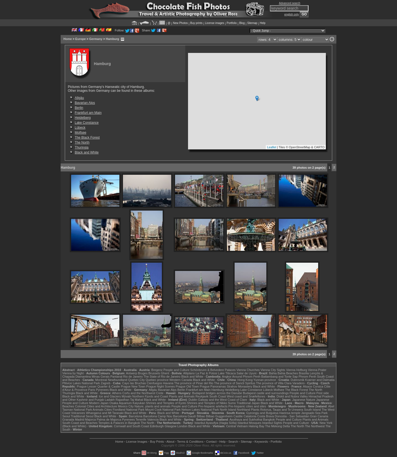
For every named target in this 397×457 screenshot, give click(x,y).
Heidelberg (83, 118)
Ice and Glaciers (110, 396)
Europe (80, 39)
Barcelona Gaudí (184, 416)
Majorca (90, 419)
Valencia (153, 419)
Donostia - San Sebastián (292, 416)
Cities (108, 409)
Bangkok (269, 419)
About (171, 441)
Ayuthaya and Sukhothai (245, 419)
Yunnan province (264, 379)
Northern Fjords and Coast (150, 396)
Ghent (165, 373)
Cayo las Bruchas (134, 383)
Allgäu (79, 98)
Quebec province (157, 379)
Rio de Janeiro (133, 376)
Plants (255, 409)
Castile (238, 416)
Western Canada (180, 379)
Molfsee (80, 133)
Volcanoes (78, 413)
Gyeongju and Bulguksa (262, 413)
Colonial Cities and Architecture (96, 406)
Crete (159, 393)
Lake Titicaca (227, 373)
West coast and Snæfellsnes (246, 396)
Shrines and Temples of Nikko (207, 403)
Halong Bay (256, 426)
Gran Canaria (319, 416)
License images (214, 23)
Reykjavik (201, 396)
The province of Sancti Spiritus (234, 383)
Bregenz (157, 370)
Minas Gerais (100, 376)
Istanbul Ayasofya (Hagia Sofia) (215, 422)
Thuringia (81, 147)
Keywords (261, 441)
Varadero (298, 383)
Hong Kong (245, 379)
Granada (68, 419)
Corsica (318, 386)
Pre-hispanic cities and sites (247, 406)
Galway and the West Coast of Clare (222, 399)
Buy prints (196, 23)
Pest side (322, 393)
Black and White (87, 152)
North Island (228, 409)
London (182, 426)
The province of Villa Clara (274, 383)
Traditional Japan (248, 403)
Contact (211, 441)
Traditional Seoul (82, 416)
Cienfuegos (154, 383)
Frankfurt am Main (88, 113)
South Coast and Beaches (80, 422)
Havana (168, 383)
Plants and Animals (182, 396)
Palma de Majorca (109, 419)
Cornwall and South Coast (131, 426)
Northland (243, 409)
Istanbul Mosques (249, 422)
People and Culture (176, 370)
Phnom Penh (307, 376)
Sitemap (252, 23)
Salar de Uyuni (246, 373)
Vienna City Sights (273, 370)
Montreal (101, 379)
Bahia (273, 373)
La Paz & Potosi (206, 373)
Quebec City (136, 379)
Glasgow (170, 426)
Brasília (304, 373)
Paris (91, 389)
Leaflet (271, 147)
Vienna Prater (317, 370)
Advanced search (289, 3)
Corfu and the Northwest (138, 393)
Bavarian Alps (85, 103)
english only (291, 14)
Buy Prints (157, 441)
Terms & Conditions (190, 441)
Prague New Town (133, 386)
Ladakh (110, 399)
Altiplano (189, 373)
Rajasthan (122, 399)
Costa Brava (265, 416)
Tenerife (141, 419)
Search (233, 441)
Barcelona (136, 416)
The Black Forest (87, 137)
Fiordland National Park (128, 409)
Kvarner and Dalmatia (319, 379)
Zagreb (105, 383)
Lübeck (80, 128)
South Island (312, 409)
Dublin (193, 399)
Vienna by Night (73, 373)
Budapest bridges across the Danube (217, 393)
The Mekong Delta (277, 426)
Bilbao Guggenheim (219, 416)
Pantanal (116, 376)
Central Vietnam (237, 426)
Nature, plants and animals (153, 406)
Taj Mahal (136, 399)
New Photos (180, 23)
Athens (116, 393)
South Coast (217, 396)
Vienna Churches (248, 370)
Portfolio (232, 23)
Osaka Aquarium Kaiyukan (127, 403)
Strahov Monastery (239, 386)
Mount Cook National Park (163, 409)
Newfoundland (117, 379)
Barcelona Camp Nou (157, 416)
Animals (98, 409)
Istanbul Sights (272, 422)
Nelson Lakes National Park (200, 409)
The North (82, 142)
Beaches (68, 406)
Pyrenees (102, 389)
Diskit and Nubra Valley (292, 396)
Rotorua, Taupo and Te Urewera (281, 409)
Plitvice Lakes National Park (81, 383)
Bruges (142, 373)
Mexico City (126, 406)
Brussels (154, 373)
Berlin (79, 108)
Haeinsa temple (289, 413)
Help (262, 23)
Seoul (66, 416)
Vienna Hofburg (296, 370)
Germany (96, 39)
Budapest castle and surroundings (266, 393)
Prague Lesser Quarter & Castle (98, 386)
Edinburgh (157, 426)
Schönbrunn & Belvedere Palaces (213, 370)
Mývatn (126, 396)
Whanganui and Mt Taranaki (105, 413)
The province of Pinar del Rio (193, 383)
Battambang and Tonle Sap (279, 376)
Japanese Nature (303, 399)
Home (67, 39)
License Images (136, 441)
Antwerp (131, 373)
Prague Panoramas (213, 386)
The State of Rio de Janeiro (162, 376)
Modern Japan (98, 403)
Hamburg (112, 39)
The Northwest (315, 426)
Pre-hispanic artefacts (212, 406)
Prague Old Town (187, 386)
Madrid (79, 419)
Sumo (232, 403)
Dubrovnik (297, 379)
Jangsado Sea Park (314, 413)
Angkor (227, 376)
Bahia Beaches (288, 373)
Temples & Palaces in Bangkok (119, 422)
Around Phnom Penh (246, 376)
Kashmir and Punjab (90, 399)
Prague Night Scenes (160, 386)
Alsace (307, 386)
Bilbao (201, 416)
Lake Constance (87, 123)
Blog (242, 23)
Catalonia (249, 416)
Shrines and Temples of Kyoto (166, 403)
